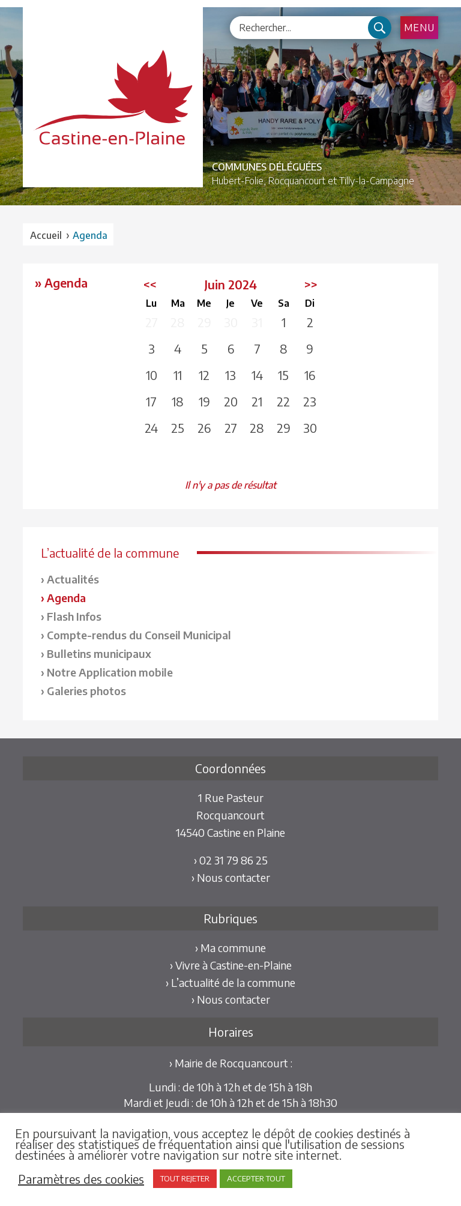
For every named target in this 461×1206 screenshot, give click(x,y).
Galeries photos (86, 691)
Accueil (46, 235)
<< (150, 284)
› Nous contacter (230, 877)
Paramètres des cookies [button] (81, 1179)
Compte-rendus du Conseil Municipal (139, 635)
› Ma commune (230, 947)
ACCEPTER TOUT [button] (256, 1178)
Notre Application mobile (110, 672)
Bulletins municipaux (99, 653)
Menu (419, 28)
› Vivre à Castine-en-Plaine (231, 965)
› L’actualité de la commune (230, 982)
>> (311, 284)
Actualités (73, 579)
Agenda (66, 598)
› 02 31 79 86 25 (231, 860)
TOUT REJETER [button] (184, 1178)
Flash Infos (74, 616)
